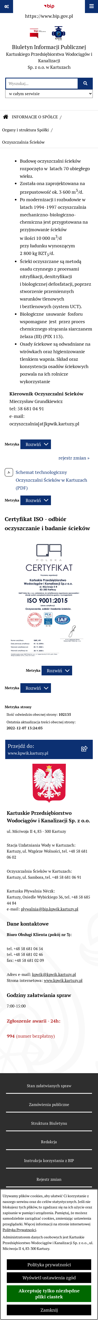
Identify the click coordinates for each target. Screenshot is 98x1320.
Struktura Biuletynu (49, 1123)
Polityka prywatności (49, 1265)
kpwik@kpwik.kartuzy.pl (54, 974)
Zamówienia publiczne (49, 1104)
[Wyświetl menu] (91, 6)
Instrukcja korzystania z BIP (49, 1160)
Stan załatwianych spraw (49, 1085)
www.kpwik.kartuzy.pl (63, 980)
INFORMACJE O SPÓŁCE (35, 117)
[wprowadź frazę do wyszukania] (41, 83)
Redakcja (49, 1141)
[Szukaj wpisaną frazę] (85, 83)
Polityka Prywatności (19, 1229)
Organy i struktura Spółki (25, 130)
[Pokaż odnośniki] (6, 6)
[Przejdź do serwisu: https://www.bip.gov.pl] (49, 10)
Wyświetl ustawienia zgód (49, 1278)
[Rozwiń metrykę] (35, 444)
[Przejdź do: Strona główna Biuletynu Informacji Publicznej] (6, 117)
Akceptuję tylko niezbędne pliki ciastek (49, 1294)
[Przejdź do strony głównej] (49, 49)
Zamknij (49, 1310)
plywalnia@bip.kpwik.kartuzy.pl (49, 909)
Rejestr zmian (49, 1179)
